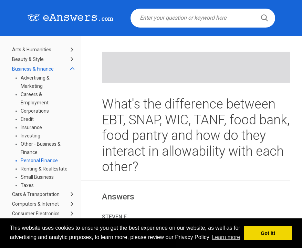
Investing (30, 135)
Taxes (27, 185)
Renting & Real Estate (44, 169)
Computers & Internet (35, 204)
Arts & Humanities (31, 49)
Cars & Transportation (36, 194)
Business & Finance (33, 69)
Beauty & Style (28, 59)
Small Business (37, 177)
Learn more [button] (226, 237)
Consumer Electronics (36, 213)
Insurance (31, 127)
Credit (27, 119)
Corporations (35, 111)
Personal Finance (39, 160)
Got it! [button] (268, 233)
